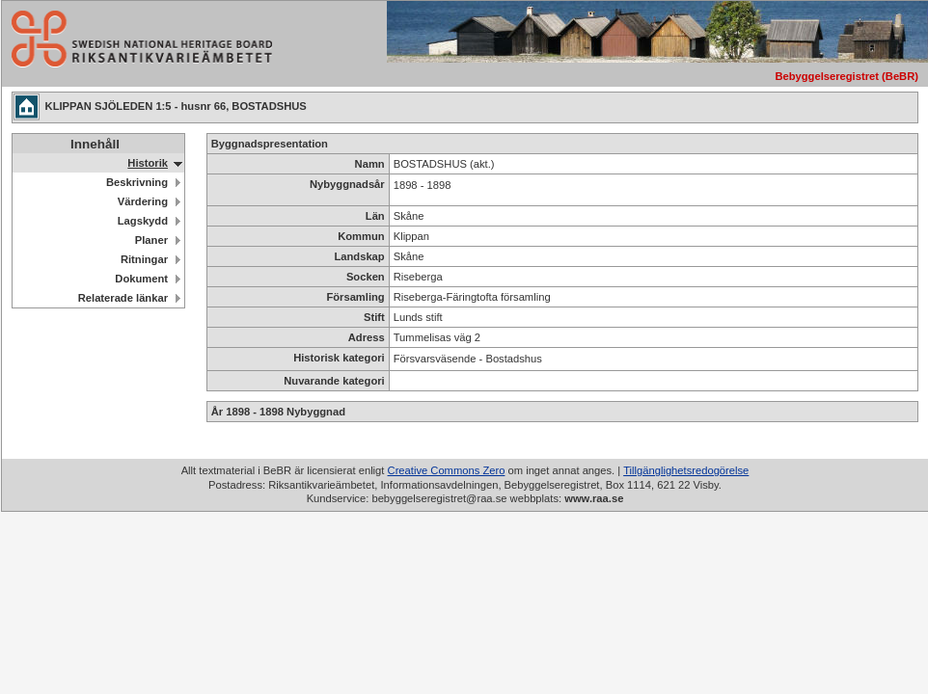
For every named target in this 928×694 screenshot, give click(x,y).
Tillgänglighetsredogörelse (686, 470)
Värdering (143, 201)
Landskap (359, 256)
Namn (370, 164)
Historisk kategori (339, 357)
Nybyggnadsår (347, 184)
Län (375, 216)
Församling (355, 297)
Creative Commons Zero (446, 470)
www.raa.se (593, 498)
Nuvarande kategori (334, 381)
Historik (147, 163)
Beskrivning (137, 182)
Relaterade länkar (123, 298)
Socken (365, 276)
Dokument (141, 278)
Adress (366, 337)
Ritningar (144, 259)
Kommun (361, 236)
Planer (151, 240)
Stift (374, 317)
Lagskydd (143, 221)
